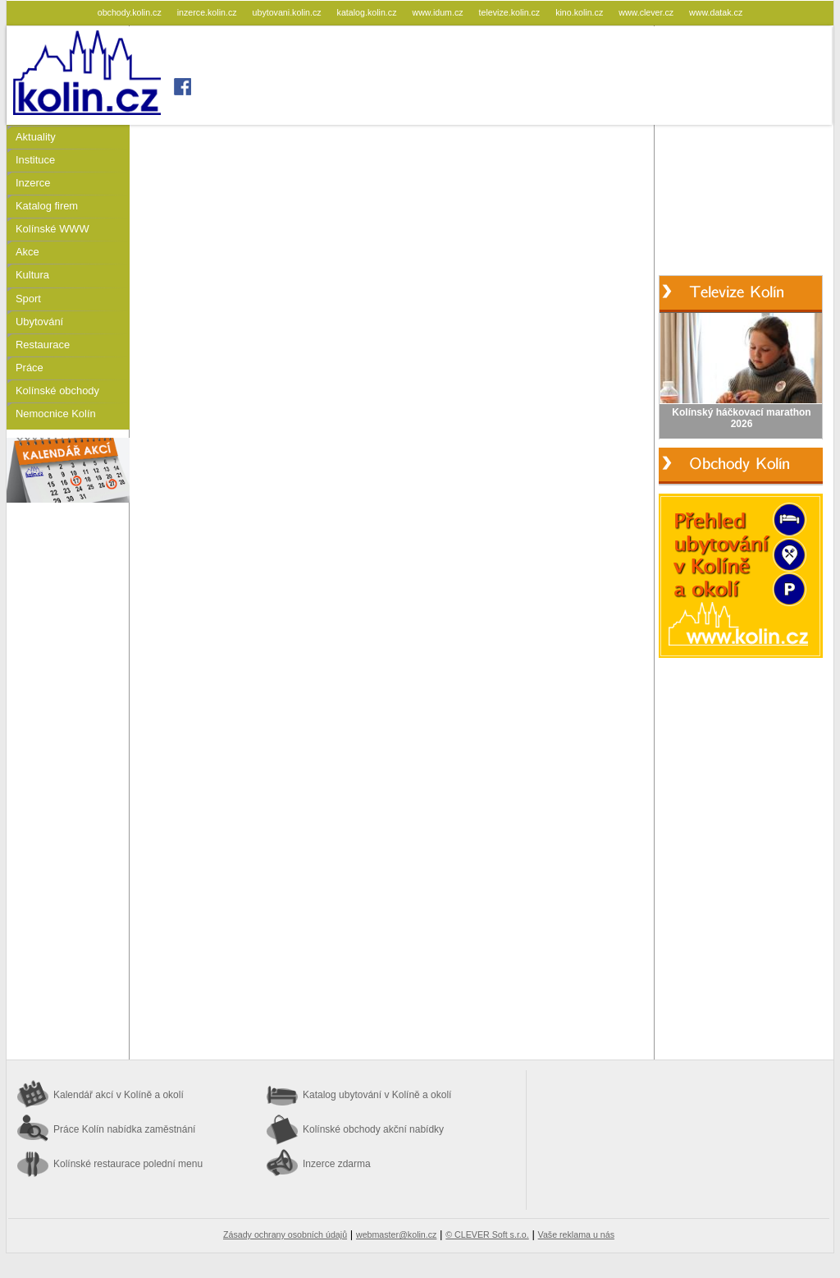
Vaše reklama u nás (576, 1234)
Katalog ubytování (377, 1095)
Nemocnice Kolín (56, 413)
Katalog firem (47, 206)
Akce (27, 252)
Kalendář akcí (118, 1095)
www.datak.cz (715, 12)
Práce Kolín (124, 1129)
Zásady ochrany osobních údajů (285, 1234)
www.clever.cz (647, 12)
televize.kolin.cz (511, 12)
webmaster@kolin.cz (396, 1234)
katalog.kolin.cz (368, 12)
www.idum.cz (438, 12)
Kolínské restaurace (128, 1164)
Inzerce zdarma (337, 1164)
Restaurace (43, 344)
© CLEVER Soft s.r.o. (486, 1234)
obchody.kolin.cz (131, 12)
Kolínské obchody (57, 390)
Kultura (32, 275)
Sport (28, 298)
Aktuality (36, 137)
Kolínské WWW (52, 229)
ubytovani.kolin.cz (288, 12)
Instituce (35, 160)
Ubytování (39, 321)
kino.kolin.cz (580, 12)
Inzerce (33, 183)
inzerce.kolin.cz (208, 12)
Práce (29, 367)
